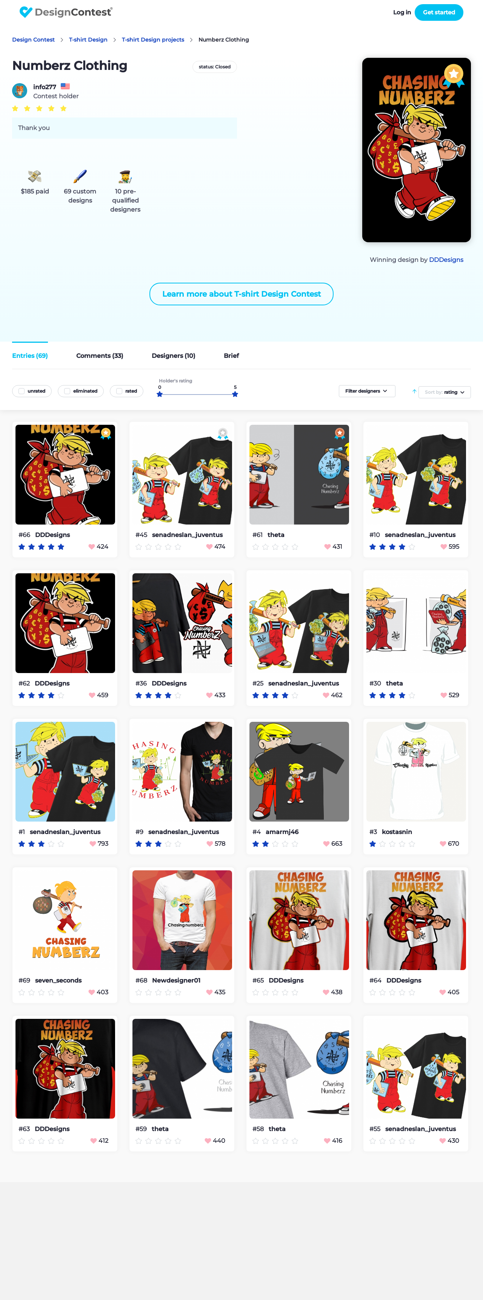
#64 (376, 980)
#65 (258, 980)
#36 (141, 683)
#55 (375, 1129)
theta (276, 535)
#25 (258, 683)
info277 (44, 87)
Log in (402, 12)
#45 (142, 535)
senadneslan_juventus (187, 535)
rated (131, 391)
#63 (24, 1129)
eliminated (85, 391)
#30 (376, 683)
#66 (25, 535)
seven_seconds (58, 981)
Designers (173, 355)
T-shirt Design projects (153, 40)
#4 (257, 832)
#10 (375, 535)
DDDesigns (446, 259)
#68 (142, 980)
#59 (141, 1129)
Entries (30, 355)
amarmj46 (282, 832)
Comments (99, 355)
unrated (36, 391)
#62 (24, 683)
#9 (140, 832)
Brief (231, 355)
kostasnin (397, 832)
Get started (439, 12)
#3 (373, 832)
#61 (258, 535)
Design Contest (33, 40)
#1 (22, 832)
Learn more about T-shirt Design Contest (241, 294)
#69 (25, 980)
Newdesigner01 (176, 981)
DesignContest (66, 12)
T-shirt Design (88, 40)
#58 (258, 1129)
